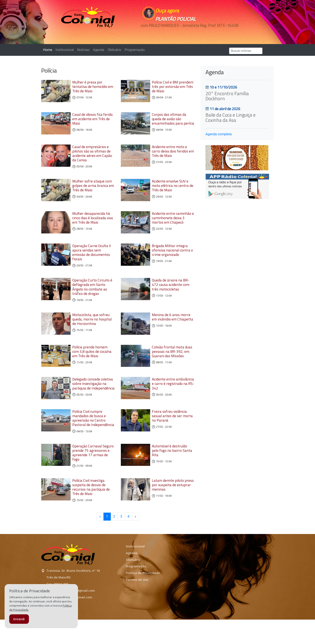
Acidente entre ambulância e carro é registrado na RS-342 (173, 395)
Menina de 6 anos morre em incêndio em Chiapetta (172, 324)
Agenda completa (218, 134)
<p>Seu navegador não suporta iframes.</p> (186, 33)
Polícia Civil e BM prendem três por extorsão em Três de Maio (172, 86)
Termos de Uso (137, 593)
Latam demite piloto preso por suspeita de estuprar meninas (173, 498)
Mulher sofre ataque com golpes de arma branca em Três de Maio (93, 189)
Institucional (65, 50)
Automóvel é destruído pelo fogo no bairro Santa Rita (172, 464)
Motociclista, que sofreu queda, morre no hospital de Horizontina (92, 326)
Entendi (19, 619)
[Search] (245, 51)
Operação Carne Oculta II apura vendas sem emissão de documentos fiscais (91, 260)
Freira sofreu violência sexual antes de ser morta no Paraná (172, 429)
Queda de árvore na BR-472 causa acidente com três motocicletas (170, 292)
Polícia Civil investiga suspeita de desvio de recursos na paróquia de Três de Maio (91, 500)
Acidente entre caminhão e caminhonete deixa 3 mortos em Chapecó (173, 223)
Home (48, 49)
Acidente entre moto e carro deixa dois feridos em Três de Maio (173, 155)
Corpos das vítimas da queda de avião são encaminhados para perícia (173, 120)
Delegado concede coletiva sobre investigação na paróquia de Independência (93, 395)
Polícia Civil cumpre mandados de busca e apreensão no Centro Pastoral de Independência (93, 431)
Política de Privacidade (143, 586)
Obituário (114, 50)
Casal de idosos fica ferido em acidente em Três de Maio (92, 120)
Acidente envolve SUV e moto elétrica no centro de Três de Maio (172, 189)
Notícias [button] (83, 50)
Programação (135, 50)
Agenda (98, 50)
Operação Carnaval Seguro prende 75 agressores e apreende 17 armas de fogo (93, 466)
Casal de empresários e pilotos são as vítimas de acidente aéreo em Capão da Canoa (92, 157)
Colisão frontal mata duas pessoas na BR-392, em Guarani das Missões (172, 361)
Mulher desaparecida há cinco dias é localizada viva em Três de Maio (92, 223)
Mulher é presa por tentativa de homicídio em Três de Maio (92, 86)
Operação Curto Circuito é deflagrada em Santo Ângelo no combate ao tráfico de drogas (92, 294)
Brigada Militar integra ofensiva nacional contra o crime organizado (172, 258)
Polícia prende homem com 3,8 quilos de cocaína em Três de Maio (91, 361)
